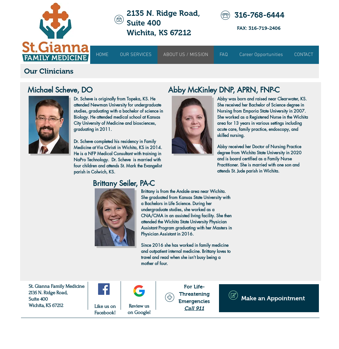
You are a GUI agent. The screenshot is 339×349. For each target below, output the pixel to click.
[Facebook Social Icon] (104, 289)
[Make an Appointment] (269, 298)
